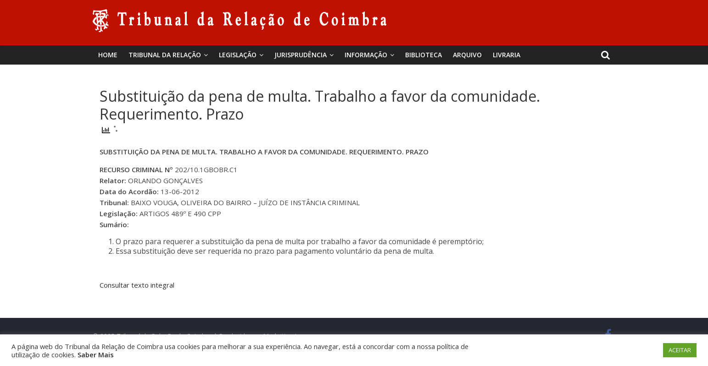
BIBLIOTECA (423, 54)
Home (107, 54)
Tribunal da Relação (164, 54)
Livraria (506, 54)
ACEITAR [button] (680, 350)
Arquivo (467, 54)
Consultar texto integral (137, 285)
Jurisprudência (300, 54)
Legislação (237, 54)
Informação (366, 54)
